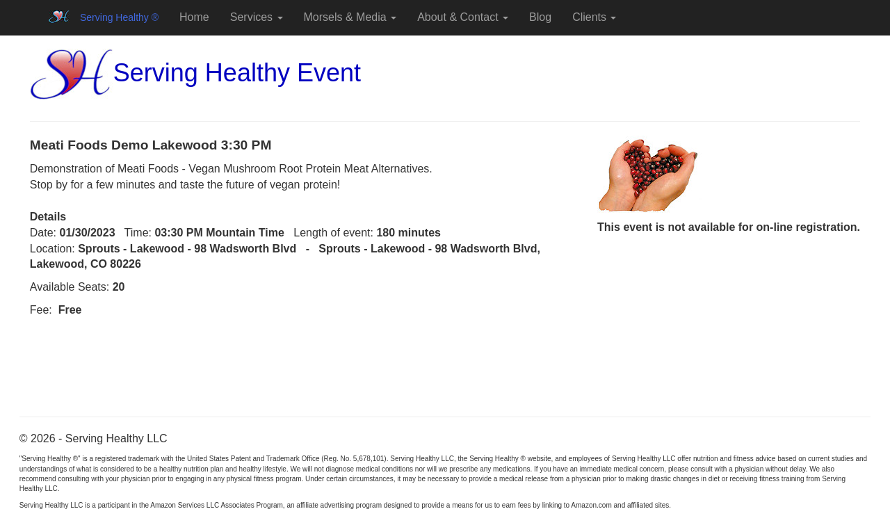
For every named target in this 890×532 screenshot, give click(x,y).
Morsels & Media (350, 17)
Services (256, 17)
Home (194, 17)
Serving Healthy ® (119, 17)
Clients (594, 17)
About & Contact (462, 17)
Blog (540, 17)
